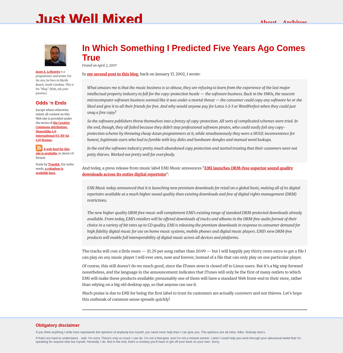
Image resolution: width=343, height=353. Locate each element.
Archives (295, 22)
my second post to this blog (112, 74)
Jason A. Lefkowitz (48, 72)
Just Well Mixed (89, 19)
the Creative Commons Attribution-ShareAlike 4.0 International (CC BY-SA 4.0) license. (53, 131)
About (268, 22)
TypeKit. (54, 164)
